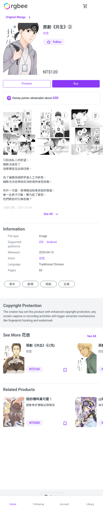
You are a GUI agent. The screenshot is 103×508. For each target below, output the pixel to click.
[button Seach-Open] (75, 6)
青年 (12, 284)
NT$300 (34, 422)
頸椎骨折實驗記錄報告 (40, 405)
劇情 (30, 284)
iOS (41, 242)
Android (52, 242)
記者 (67, 284)
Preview (27, 83)
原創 (48, 284)
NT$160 (34, 369)
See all (91, 336)
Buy (75, 83)
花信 (46, 33)
